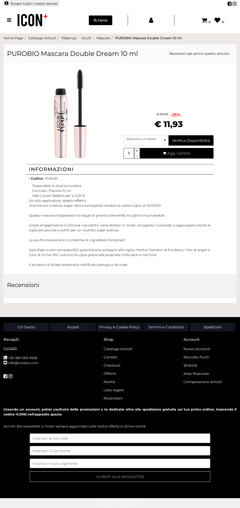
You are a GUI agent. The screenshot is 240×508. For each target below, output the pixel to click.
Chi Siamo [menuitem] (26, 327)
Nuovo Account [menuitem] (197, 349)
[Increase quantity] (137, 150)
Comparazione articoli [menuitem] (203, 382)
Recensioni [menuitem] (113, 398)
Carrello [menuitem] (110, 357)
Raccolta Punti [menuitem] (196, 357)
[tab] (120, 169)
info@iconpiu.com (23, 363)
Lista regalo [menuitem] (114, 390)
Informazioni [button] (51, 169)
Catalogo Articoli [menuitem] (118, 349)
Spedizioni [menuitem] (213, 327)
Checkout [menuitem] (112, 365)
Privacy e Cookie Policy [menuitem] (119, 327)
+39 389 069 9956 (23, 358)
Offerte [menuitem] (110, 373)
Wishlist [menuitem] (190, 365)
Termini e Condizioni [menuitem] (166, 327)
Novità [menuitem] (109, 382)
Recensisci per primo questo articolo (199, 53)
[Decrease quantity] (137, 156)
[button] (71, 113)
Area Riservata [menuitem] (196, 373)
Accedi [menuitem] (73, 327)
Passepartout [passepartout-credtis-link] (130, 500)
